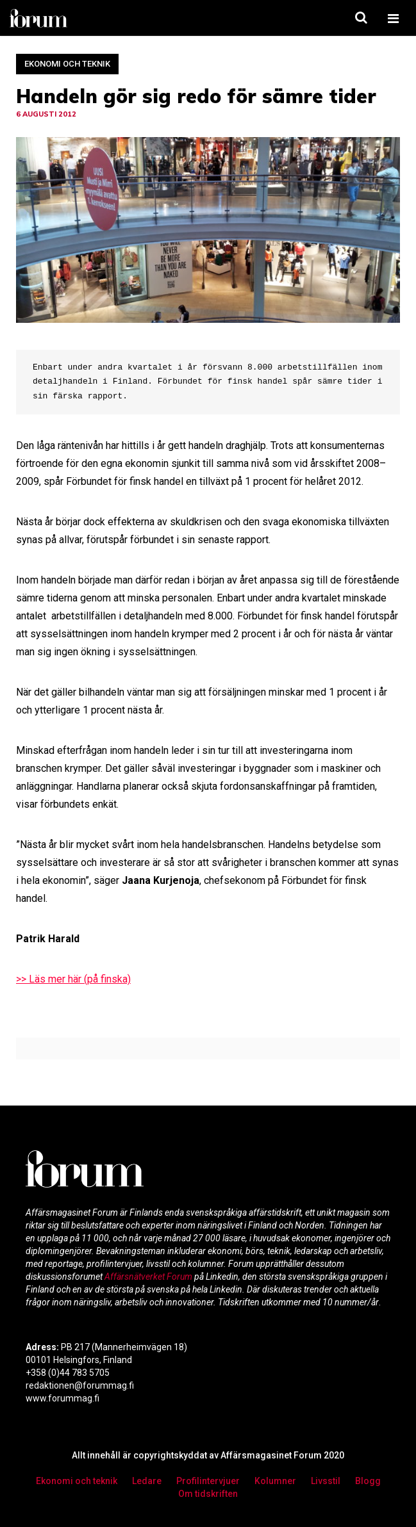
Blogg (368, 1481)
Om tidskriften (208, 1494)
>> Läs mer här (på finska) (73, 979)
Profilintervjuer (208, 1481)
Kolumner (275, 1481)
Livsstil (325, 1481)
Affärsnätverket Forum (149, 1276)
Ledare (147, 1481)
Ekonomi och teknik (67, 64)
